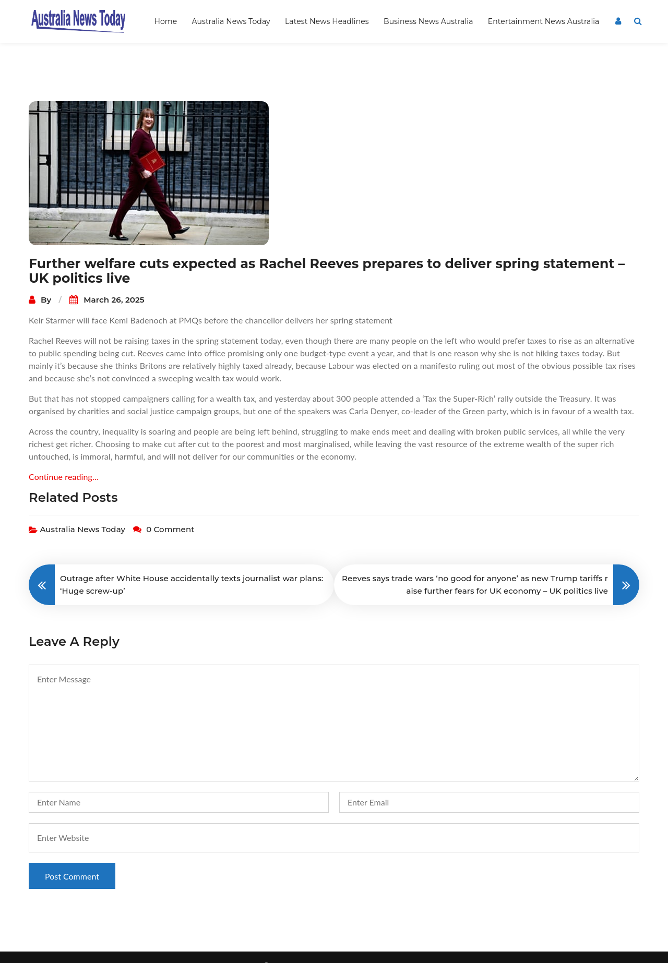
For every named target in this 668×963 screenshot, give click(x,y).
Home (165, 21)
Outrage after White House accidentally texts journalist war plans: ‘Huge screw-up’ (191, 568)
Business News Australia (428, 21)
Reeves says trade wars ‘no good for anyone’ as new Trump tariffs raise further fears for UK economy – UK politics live (475, 568)
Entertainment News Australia (544, 21)
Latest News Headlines (327, 21)
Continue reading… (64, 460)
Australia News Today (231, 21)
